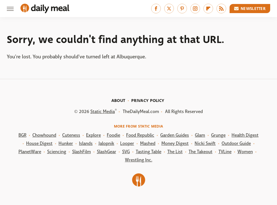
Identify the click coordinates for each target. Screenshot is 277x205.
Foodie (113, 135)
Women (245, 152)
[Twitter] (169, 8)
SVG (126, 152)
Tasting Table (148, 152)
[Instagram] (195, 8)
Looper (127, 143)
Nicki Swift (205, 143)
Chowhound (44, 135)
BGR (22, 135)
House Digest (39, 143)
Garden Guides (174, 135)
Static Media (102, 111)
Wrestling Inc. (138, 160)
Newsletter (250, 8)
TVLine (225, 152)
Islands (86, 143)
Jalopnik (106, 143)
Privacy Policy (147, 100)
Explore (93, 135)
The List (175, 152)
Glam (200, 135)
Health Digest (245, 135)
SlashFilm (81, 152)
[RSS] (221, 8)
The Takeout (201, 152)
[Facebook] (156, 8)
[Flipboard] (208, 8)
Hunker (66, 143)
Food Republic (140, 135)
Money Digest (175, 143)
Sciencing (56, 152)
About (118, 100)
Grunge (218, 135)
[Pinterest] (182, 8)
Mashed (147, 143)
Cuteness (71, 135)
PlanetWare (29, 152)
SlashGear (106, 152)
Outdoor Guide (236, 143)
